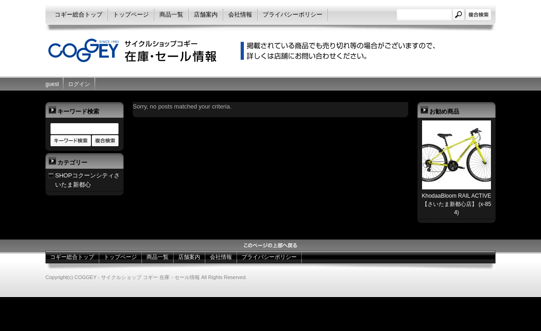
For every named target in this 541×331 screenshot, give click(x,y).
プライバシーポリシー (292, 14)
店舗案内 (206, 14)
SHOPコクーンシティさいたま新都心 (87, 180)
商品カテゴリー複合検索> (105, 141)
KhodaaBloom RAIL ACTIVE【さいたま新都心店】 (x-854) (456, 204)
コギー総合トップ (78, 14)
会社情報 (240, 14)
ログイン (79, 84)
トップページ (131, 14)
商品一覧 (171, 14)
